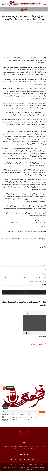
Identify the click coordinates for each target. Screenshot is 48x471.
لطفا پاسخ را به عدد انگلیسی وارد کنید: (38, 281)
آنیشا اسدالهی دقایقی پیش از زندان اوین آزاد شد (13, 238)
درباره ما (19, 464)
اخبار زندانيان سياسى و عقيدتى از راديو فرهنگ (32, 231)
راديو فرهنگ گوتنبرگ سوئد (18, 231)
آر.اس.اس (5, 464)
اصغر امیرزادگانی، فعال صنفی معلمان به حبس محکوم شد (35, 239)
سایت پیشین (40, 464)
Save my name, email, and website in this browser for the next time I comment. (25, 278)
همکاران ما (35, 464)
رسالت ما (23, 464)
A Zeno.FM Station (42, 336)
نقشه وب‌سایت (29, 464)
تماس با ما (15, 464)
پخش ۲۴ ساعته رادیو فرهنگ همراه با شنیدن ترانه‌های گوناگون (24, 303)
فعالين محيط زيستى (9, 231)
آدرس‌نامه (10, 464)
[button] (45, 9)
